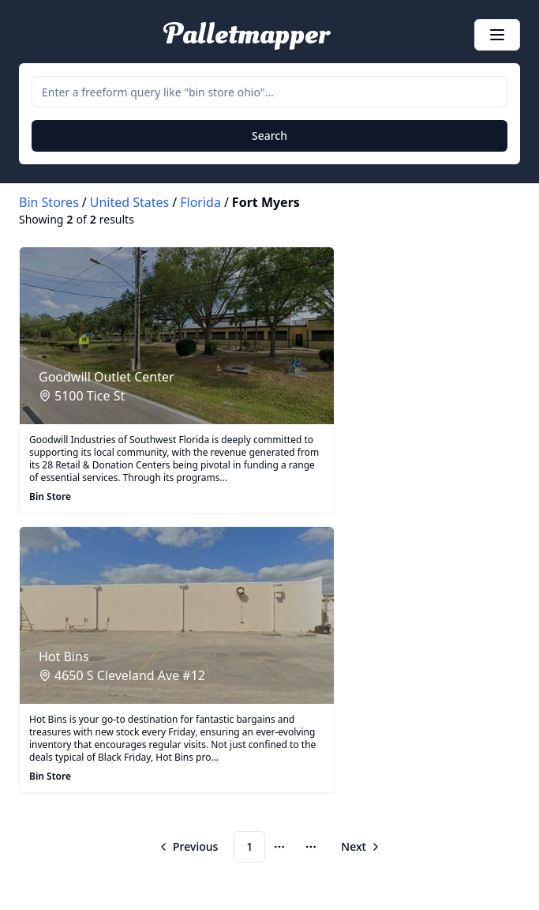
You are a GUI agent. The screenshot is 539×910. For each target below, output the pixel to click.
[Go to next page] (359, 847)
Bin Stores (49, 202)
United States (130, 202)
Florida (200, 202)
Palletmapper (246, 35)
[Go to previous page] (189, 847)
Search (269, 135)
